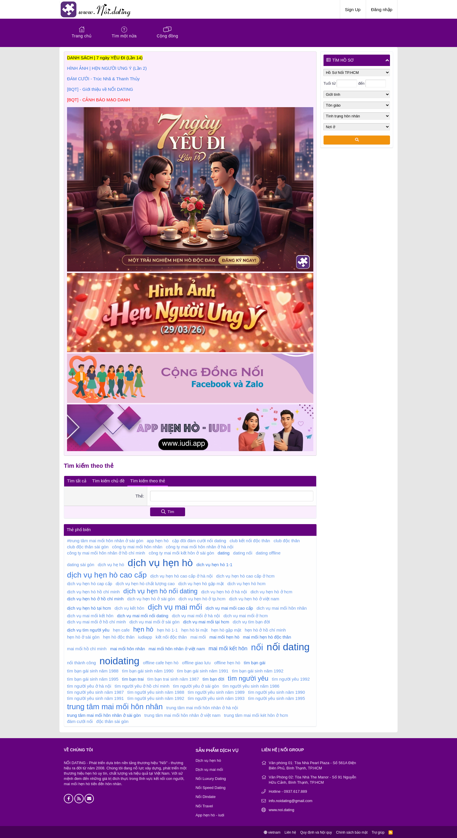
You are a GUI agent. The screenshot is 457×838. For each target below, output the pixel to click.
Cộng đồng (167, 36)
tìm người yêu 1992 (291, 678)
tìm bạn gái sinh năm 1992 (257, 669)
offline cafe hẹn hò (160, 661)
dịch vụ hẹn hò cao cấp (107, 574)
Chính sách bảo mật (352, 832)
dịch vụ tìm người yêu (88, 629)
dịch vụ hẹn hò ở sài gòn (151, 597)
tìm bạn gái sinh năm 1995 (92, 678)
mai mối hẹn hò (224, 636)
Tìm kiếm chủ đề (108, 480)
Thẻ (139, 495)
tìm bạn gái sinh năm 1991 (202, 669)
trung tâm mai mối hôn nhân (115, 705)
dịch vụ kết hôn (129, 607)
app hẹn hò (158, 539)
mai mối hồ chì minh (87, 647)
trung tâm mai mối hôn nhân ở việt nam (182, 714)
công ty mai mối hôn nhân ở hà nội (199, 545)
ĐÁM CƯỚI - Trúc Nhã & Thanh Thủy (103, 78)
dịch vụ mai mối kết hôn (90, 614)
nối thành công (81, 661)
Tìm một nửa (124, 36)
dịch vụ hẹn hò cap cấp (89, 582)
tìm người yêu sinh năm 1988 (155, 691)
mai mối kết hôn (228, 647)
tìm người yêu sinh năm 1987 (95, 691)
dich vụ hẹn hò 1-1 (214, 563)
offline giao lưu (196, 661)
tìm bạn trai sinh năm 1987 (173, 678)
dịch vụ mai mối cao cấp (229, 607)
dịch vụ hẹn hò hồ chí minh (93, 590)
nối (257, 646)
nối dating (288, 645)
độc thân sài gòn (112, 720)
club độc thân (287, 539)
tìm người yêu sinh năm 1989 (216, 691)
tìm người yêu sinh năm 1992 (155, 697)
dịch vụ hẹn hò (160, 561)
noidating (119, 659)
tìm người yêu (248, 677)
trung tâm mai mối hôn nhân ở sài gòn (104, 714)
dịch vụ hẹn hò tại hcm (89, 607)
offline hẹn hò (227, 661)
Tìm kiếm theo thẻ (147, 480)
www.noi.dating (281, 809)
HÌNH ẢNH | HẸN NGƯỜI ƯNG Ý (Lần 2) (107, 68)
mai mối (198, 636)
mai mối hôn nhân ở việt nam (177, 647)
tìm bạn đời (213, 678)
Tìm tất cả (76, 480)
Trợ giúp (378, 832)
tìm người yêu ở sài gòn (196, 685)
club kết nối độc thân (250, 539)
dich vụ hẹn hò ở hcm (272, 590)
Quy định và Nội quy (316, 832)
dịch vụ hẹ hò (111, 563)
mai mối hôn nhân (127, 647)
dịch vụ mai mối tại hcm (206, 620)
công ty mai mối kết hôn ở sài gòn (181, 552)
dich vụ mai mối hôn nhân (281, 607)
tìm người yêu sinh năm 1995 (276, 697)
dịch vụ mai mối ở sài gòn (154, 620)
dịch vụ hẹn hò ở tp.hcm (202, 597)
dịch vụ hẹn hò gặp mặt (201, 582)
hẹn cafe (121, 629)
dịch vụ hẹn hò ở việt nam (254, 597)
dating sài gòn (80, 563)
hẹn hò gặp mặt (226, 629)
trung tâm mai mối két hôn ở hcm (256, 714)
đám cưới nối (80, 720)
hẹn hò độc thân (118, 636)
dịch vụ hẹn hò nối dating (160, 590)
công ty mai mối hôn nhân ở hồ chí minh (106, 552)
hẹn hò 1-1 (167, 629)
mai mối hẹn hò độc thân (267, 636)
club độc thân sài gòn (87, 545)
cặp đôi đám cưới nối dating (199, 539)
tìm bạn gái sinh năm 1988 (92, 669)
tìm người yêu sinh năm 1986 (251, 685)
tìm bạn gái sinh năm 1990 (147, 669)
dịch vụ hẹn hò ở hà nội (224, 590)
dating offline (268, 552)
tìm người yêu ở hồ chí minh (142, 685)
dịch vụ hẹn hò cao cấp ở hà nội (181, 575)
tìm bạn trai (133, 678)
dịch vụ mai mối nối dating (142, 614)
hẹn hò (143, 628)
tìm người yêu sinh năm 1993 (216, 697)
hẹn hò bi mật (194, 629)
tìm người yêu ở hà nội (89, 685)
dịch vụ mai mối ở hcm (246, 614)
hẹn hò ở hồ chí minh (265, 629)
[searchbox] (231, 495)
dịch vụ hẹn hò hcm (246, 582)
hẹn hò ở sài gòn (83, 636)
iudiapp (145, 636)
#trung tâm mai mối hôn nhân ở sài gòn (105, 539)
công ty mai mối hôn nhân (137, 545)
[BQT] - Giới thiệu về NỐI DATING (100, 89)
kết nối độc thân (171, 636)
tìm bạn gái (255, 661)
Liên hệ (290, 832)
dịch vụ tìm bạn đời (251, 620)
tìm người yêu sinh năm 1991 (95, 697)
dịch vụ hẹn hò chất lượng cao (145, 582)
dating (224, 552)
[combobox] (231, 495)
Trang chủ (82, 36)
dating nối (242, 552)
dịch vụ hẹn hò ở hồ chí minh (95, 597)
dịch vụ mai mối (175, 606)
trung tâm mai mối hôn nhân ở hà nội (202, 706)
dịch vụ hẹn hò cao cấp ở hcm (245, 575)
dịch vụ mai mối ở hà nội (196, 614)
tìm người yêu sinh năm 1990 (276, 691)
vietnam (272, 832)
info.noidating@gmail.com (290, 800)
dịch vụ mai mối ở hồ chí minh (96, 620)
